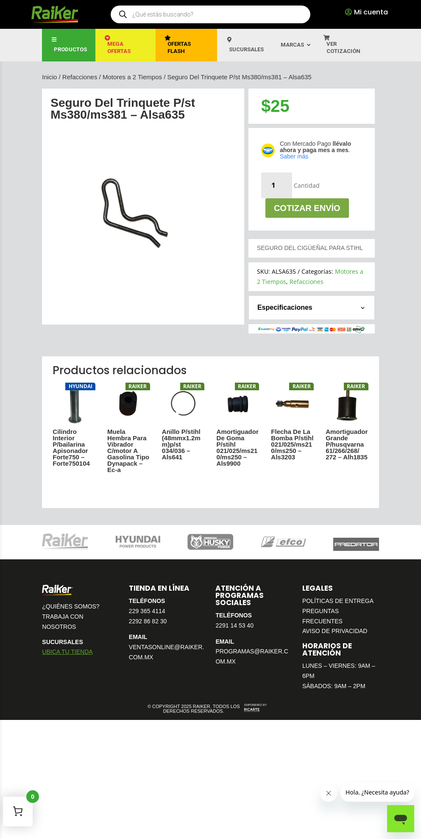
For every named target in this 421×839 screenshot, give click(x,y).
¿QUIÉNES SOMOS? (70, 606)
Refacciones (80, 77)
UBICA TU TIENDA (67, 651)
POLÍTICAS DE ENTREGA (338, 600)
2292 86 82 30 (148, 621)
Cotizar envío (307, 208)
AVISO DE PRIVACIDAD (335, 631)
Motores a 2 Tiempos (132, 77)
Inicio (49, 77)
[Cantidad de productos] (276, 185)
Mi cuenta (371, 12)
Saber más (294, 156)
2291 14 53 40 (234, 625)
